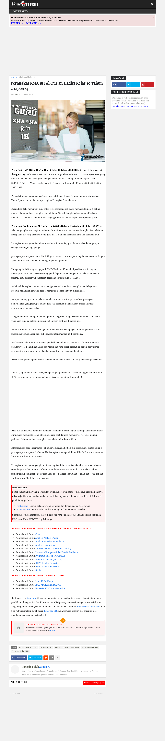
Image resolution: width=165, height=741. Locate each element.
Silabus (38, 570)
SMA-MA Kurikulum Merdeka (50, 588)
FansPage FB (50, 611)
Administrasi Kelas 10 (27, 77)
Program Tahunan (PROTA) (48, 559)
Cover (38, 534)
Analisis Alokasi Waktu (46, 538)
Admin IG (44, 666)
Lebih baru (16, 693)
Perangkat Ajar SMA (20, 651)
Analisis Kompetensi (45, 545)
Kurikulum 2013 (46, 647)
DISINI (52, 630)
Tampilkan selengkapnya (94, 682)
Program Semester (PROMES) (50, 555)
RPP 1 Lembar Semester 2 (48, 566)
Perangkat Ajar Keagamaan (67, 647)
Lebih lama (97, 693)
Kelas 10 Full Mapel (44, 581)
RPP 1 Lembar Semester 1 (48, 563)
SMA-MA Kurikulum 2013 (48, 584)
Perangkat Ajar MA (90, 647)
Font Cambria (23, 509)
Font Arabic (22, 506)
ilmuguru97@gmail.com (88, 606)
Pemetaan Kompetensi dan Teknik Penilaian (56, 552)
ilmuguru (31, 598)
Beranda (14, 77)
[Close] (154, 17)
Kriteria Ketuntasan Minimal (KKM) (53, 548)
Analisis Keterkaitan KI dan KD (50, 541)
